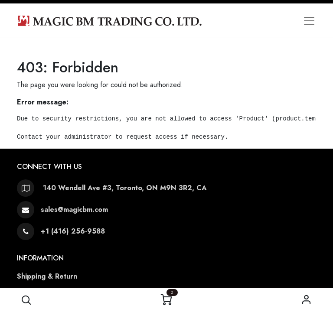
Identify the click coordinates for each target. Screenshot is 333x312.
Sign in (307, 300)
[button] (26, 300)
